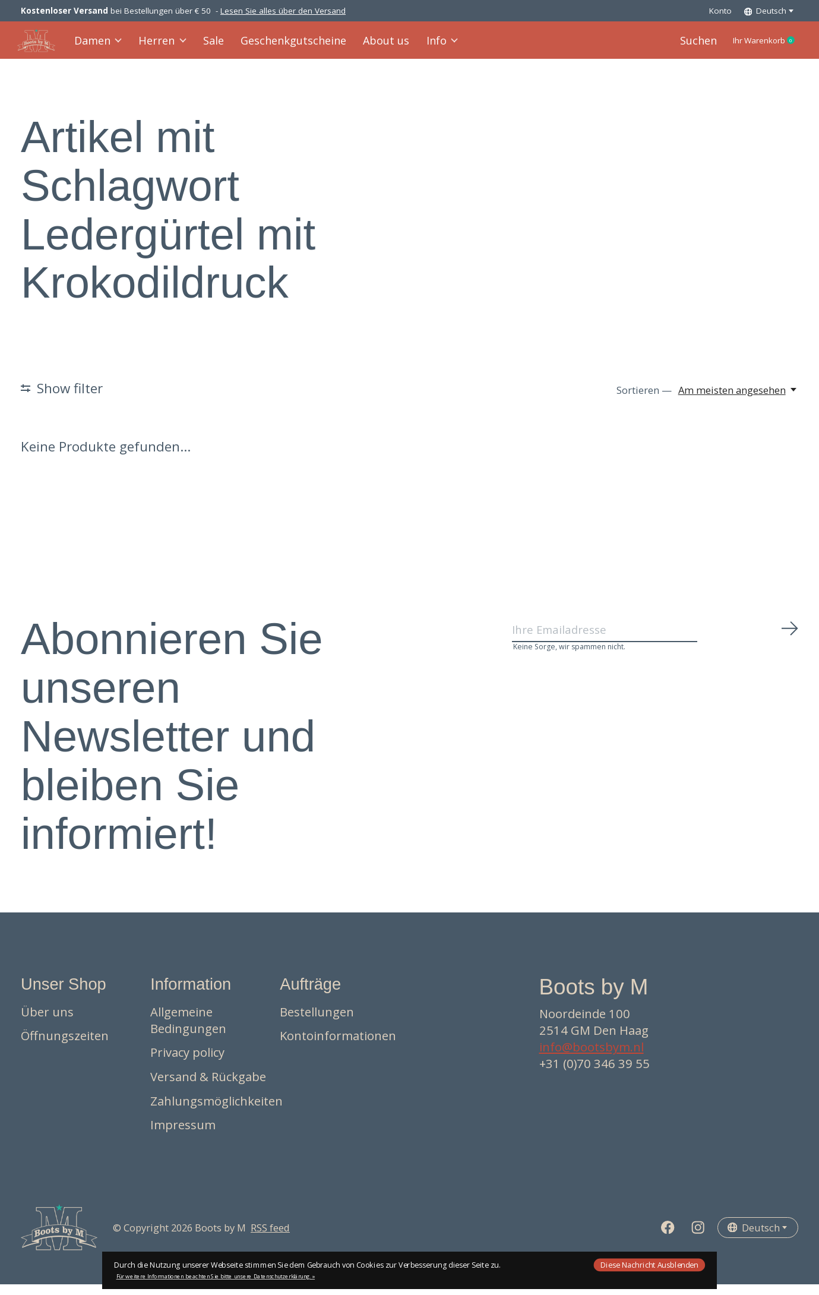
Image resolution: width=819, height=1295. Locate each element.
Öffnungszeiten (65, 1046)
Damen (103, 45)
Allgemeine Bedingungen (188, 1030)
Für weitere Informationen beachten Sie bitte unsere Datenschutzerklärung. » (215, 1276)
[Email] (655, 643)
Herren (166, 45)
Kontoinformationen (338, 1046)
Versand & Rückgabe (208, 1086)
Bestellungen (317, 1021)
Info (433, 45)
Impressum (183, 1135)
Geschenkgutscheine (291, 45)
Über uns (47, 1021)
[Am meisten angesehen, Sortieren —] (738, 400)
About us (379, 45)
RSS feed (270, 1238)
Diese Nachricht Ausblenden (649, 1264)
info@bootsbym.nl (591, 1057)
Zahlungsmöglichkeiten (216, 1111)
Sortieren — (644, 400)
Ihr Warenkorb (754, 46)
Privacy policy (187, 1062)
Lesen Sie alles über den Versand (283, 10)
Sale (216, 45)
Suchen (675, 45)
